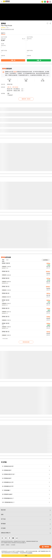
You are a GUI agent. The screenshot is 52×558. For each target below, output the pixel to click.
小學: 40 (9, 87)
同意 (26, 555)
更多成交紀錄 (26, 342)
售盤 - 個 (13, 60)
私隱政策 (7, 544)
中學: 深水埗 (15, 87)
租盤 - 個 (39, 60)
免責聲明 (2, 544)
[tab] (3, 260)
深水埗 (15, 71)
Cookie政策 (29, 552)
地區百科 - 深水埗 (26, 99)
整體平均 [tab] (3, 33)
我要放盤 (45, 547)
